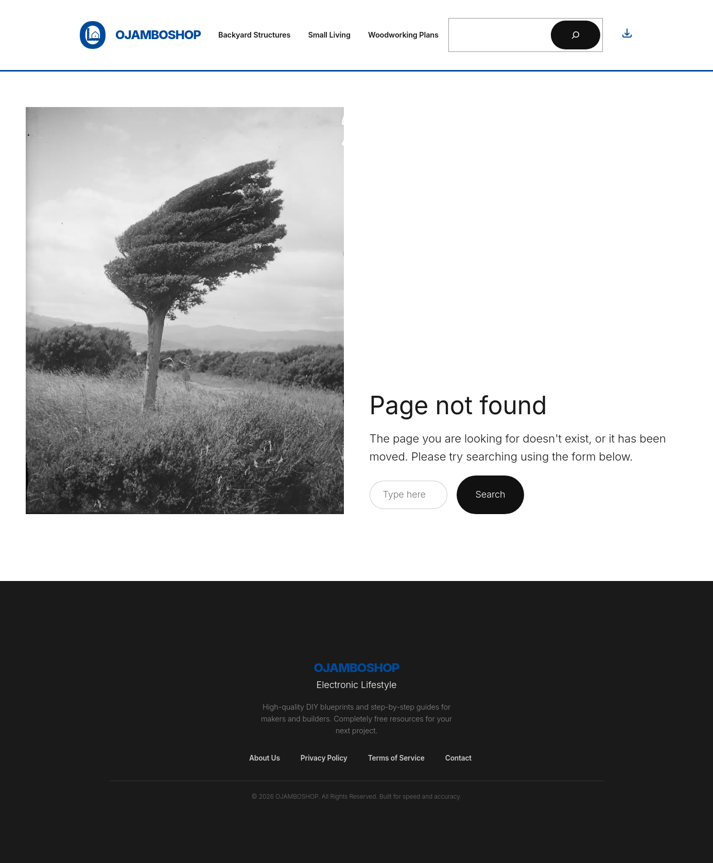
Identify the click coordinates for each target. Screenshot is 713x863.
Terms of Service (396, 758)
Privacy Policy (324, 758)
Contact (458, 758)
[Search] (575, 35)
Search (490, 494)
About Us (264, 758)
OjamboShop (158, 34)
